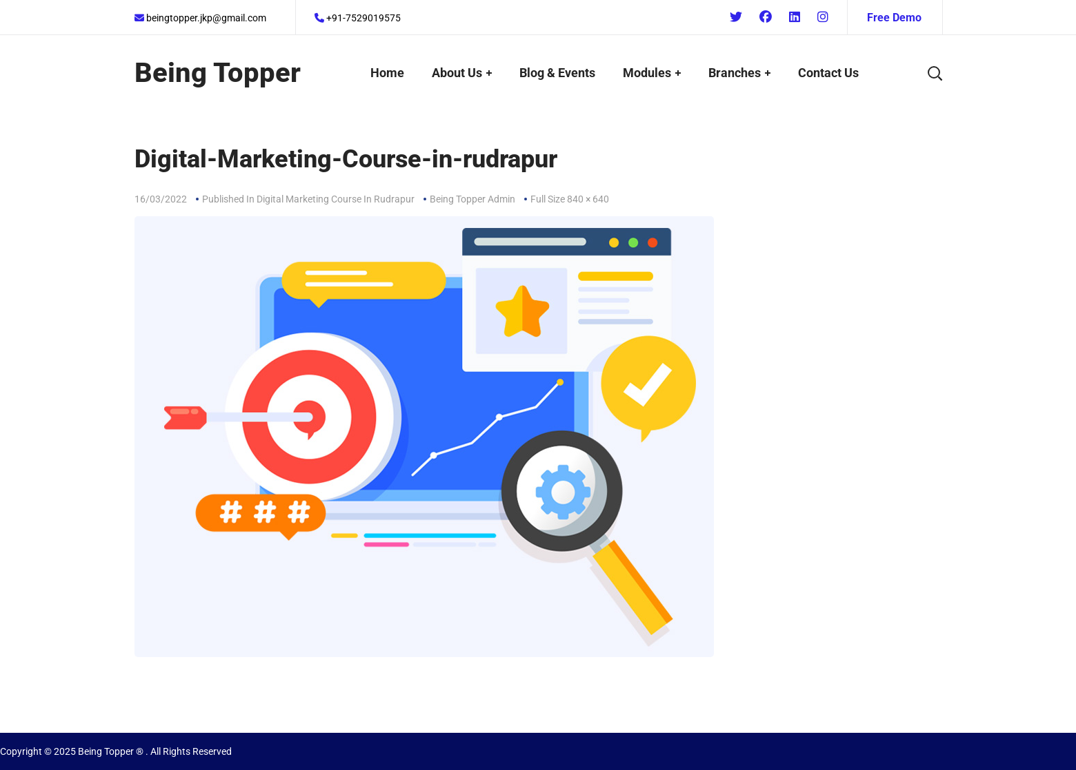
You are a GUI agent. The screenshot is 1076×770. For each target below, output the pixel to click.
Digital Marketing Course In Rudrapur (336, 199)
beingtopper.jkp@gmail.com (200, 17)
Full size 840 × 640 (569, 199)
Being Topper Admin (472, 199)
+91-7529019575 (358, 17)
